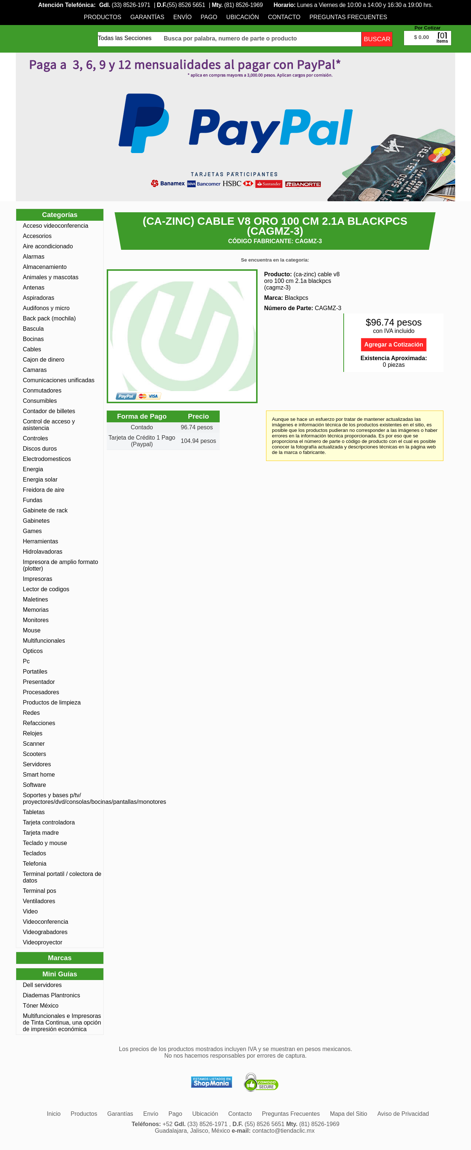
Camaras (35, 370)
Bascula (33, 329)
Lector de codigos (46, 589)
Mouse (31, 630)
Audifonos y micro (46, 308)
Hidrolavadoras (43, 552)
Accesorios (37, 236)
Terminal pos (39, 891)
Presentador (39, 682)
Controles (35, 438)
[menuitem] (102, 17)
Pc (26, 661)
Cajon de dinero (43, 359)
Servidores (37, 764)
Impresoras (37, 579)
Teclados (34, 853)
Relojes (32, 733)
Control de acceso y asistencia (49, 424)
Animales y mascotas (50, 277)
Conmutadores (42, 390)
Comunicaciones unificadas (59, 380)
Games (32, 531)
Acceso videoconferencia (55, 226)
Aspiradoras (38, 298)
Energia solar (40, 479)
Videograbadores (45, 932)
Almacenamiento (45, 267)
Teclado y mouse (45, 843)
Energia (33, 469)
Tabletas (34, 812)
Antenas (34, 287)
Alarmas (34, 256)
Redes (31, 713)
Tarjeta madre (41, 833)
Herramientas (40, 541)
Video (30, 911)
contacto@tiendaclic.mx (283, 1131)
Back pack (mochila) (49, 318)
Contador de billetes (49, 411)
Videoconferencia (45, 922)
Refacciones (39, 723)
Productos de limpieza (52, 702)
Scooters (34, 754)
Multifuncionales (44, 641)
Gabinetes (36, 521)
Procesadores (41, 692)
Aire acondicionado (48, 246)
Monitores (36, 620)
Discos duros (40, 449)
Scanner (34, 744)
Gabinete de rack (45, 510)
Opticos (33, 651)
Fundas (32, 500)
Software (34, 785)
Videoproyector (42, 942)
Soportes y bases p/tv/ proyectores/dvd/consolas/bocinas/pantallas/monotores (62, 798)
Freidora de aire (43, 490)
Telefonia (34, 863)
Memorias (36, 610)
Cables (32, 349)
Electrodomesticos (47, 459)
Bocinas (33, 339)
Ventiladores (39, 901)
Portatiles (35, 671)
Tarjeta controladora (49, 822)
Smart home (39, 774)
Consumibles (40, 401)
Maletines (35, 599)
